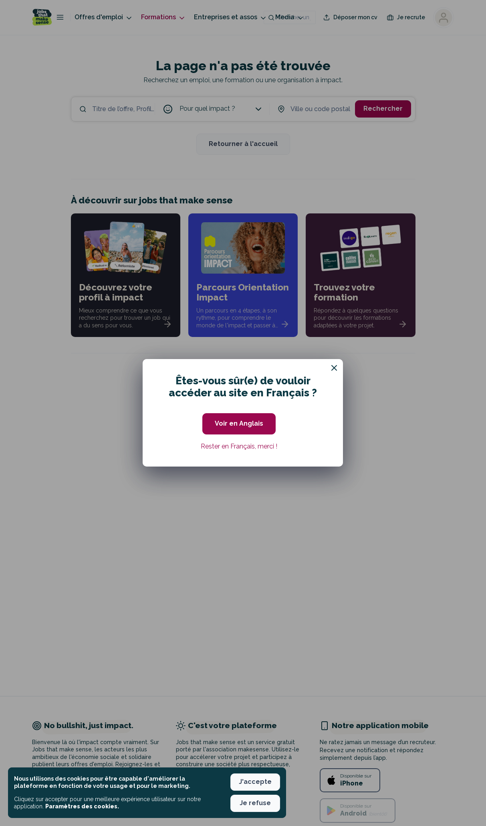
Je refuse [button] (255, 803)
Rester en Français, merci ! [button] (239, 446)
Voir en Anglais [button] (239, 423)
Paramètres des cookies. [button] (82, 806)
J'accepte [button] (255, 781)
